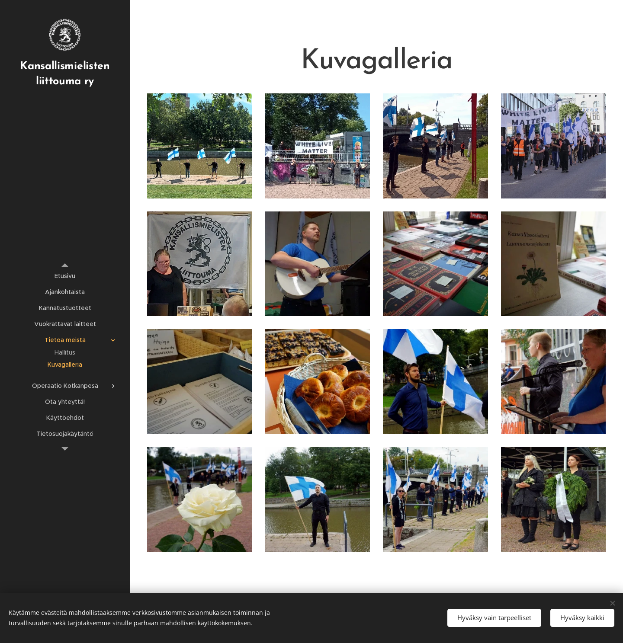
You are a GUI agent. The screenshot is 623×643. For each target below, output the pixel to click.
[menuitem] (65, 276)
